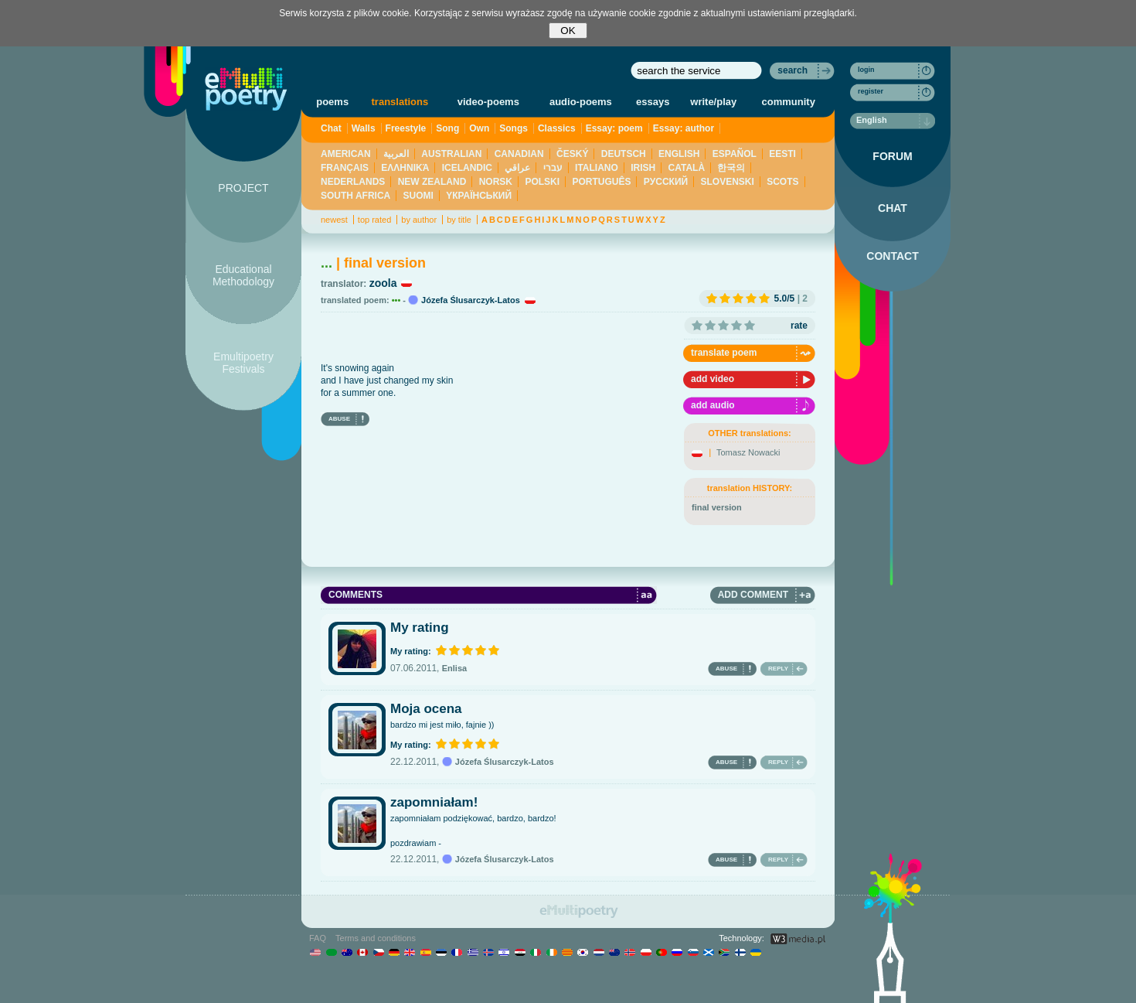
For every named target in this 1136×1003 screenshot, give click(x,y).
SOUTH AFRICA (355, 195)
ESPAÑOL (735, 153)
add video (712, 379)
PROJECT (243, 188)
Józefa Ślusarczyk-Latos (470, 300)
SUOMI (418, 195)
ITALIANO (596, 167)
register (870, 91)
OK (567, 30)
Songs (513, 128)
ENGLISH (678, 153)
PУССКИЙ (666, 181)
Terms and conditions (375, 938)
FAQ (317, 938)
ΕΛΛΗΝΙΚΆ (405, 167)
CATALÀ (687, 167)
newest (334, 219)
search (792, 70)
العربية (396, 153)
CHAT (892, 208)
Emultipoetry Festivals (243, 362)
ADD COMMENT (753, 594)
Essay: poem (614, 128)
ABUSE (339, 418)
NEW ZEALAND (432, 181)
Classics (557, 128)
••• (396, 300)
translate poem (724, 352)
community (788, 101)
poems (332, 101)
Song (447, 128)
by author (419, 219)
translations (400, 101)
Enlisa (454, 668)
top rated (374, 219)
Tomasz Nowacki (748, 452)
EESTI (782, 153)
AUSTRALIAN (451, 153)
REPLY (778, 668)
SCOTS (782, 181)
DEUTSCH (623, 153)
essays (652, 101)
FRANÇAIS (345, 167)
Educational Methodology (243, 275)
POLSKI (542, 181)
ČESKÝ (572, 153)
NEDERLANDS (353, 181)
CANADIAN (519, 153)
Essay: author (683, 128)
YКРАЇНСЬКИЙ (479, 195)
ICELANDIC (467, 167)
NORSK (495, 181)
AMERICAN (346, 153)
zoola (383, 283)
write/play (713, 101)
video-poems (488, 101)
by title (459, 219)
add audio (713, 405)
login (866, 69)
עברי (553, 167)
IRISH (643, 167)
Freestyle (406, 128)
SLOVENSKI (726, 181)
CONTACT (892, 256)
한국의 (731, 167)
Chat (331, 128)
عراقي (517, 167)
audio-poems (580, 101)
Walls (364, 128)
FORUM (892, 156)
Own (479, 128)
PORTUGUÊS (601, 181)
